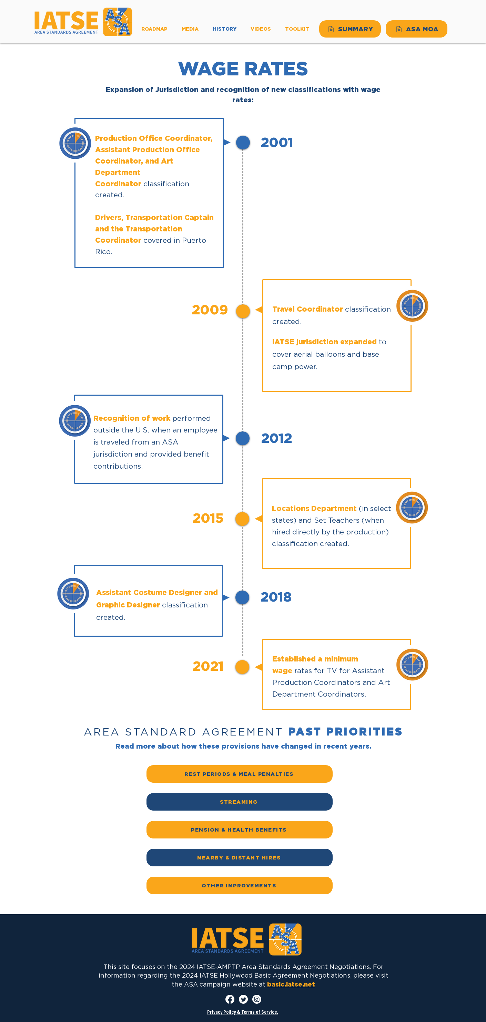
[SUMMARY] (350, 29)
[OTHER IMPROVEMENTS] (239, 885)
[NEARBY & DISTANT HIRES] (239, 857)
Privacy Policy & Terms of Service (242, 1012)
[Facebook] (229, 999)
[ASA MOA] (416, 29)
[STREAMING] (239, 802)
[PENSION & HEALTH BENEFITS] (239, 829)
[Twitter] (243, 999)
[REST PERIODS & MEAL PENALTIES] (239, 774)
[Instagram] (256, 999)
